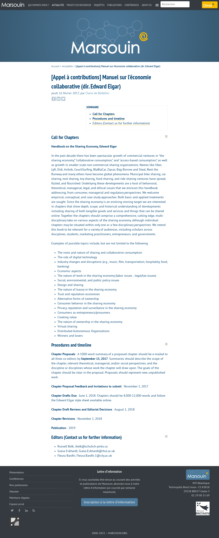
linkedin (26, 510)
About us (147, 5)
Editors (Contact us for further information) (121, 123)
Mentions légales (19, 497)
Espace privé (16, 504)
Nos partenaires (18, 485)
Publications (114, 5)
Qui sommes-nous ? (38, 5)
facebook (19, 510)
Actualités (58, 5)
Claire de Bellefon (97, 93)
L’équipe (14, 491)
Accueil (55, 66)
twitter (12, 510)
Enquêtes (99, 5)
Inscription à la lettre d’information (109, 502)
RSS (33, 510)
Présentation (16, 472)
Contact (157, 5)
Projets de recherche (79, 5)
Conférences (132, 5)
